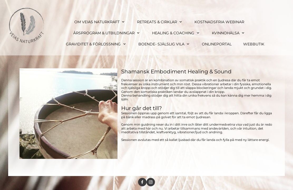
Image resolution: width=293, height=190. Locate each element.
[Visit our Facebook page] (142, 182)
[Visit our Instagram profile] (151, 182)
